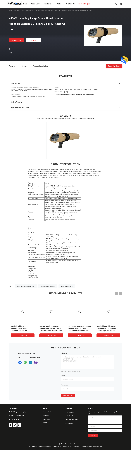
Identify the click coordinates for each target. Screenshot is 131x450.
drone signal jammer (67, 286)
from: (63, 375)
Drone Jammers (70, 412)
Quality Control (46, 419)
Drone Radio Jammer (27, 10)
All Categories (69, 423)
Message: (64, 353)
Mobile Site (64, 443)
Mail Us (33, 40)
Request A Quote (114, 66)
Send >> (93, 435)
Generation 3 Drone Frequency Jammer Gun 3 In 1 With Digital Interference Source (79, 328)
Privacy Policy (73, 443)
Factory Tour (46, 415)
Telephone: (65, 385)
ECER (101, 446)
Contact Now (67, 395)
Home (10, 10)
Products (16, 10)
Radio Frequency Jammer (72, 419)
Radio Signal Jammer (71, 416)
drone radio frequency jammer (26, 286)
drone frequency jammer (48, 286)
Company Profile (47, 412)
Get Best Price (16, 40)
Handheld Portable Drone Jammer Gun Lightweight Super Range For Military (106, 328)
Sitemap (56, 443)
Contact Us (45, 422)
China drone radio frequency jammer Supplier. (40, 446)
